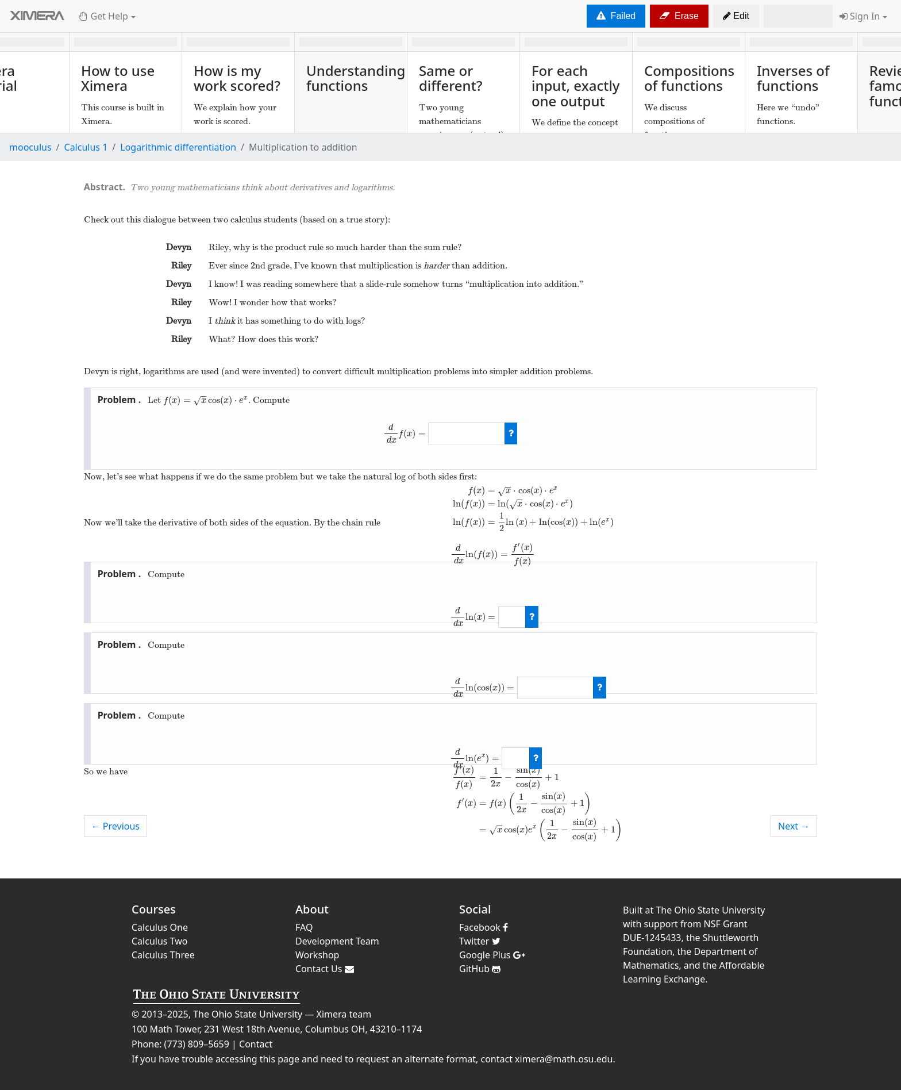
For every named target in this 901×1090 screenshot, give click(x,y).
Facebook (483, 927)
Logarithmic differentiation (178, 147)
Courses (154, 909)
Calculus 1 (86, 147)
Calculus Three (163, 955)
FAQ (304, 927)
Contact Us (324, 968)
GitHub (479, 968)
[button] (736, 16)
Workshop (317, 955)
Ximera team (344, 1014)
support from (673, 924)
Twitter (479, 941)
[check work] (511, 433)
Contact (255, 1044)
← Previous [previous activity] (115, 826)
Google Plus (492, 955)
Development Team (337, 941)
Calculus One (160, 927)
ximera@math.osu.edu (564, 1059)
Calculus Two (159, 941)
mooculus (30, 147)
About (312, 909)
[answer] (466, 433)
